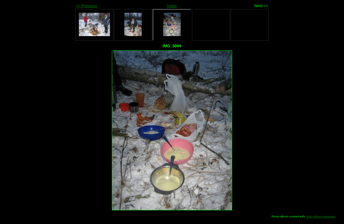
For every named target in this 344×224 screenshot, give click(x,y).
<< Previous (86, 5)
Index (172, 5)
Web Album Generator (321, 216)
